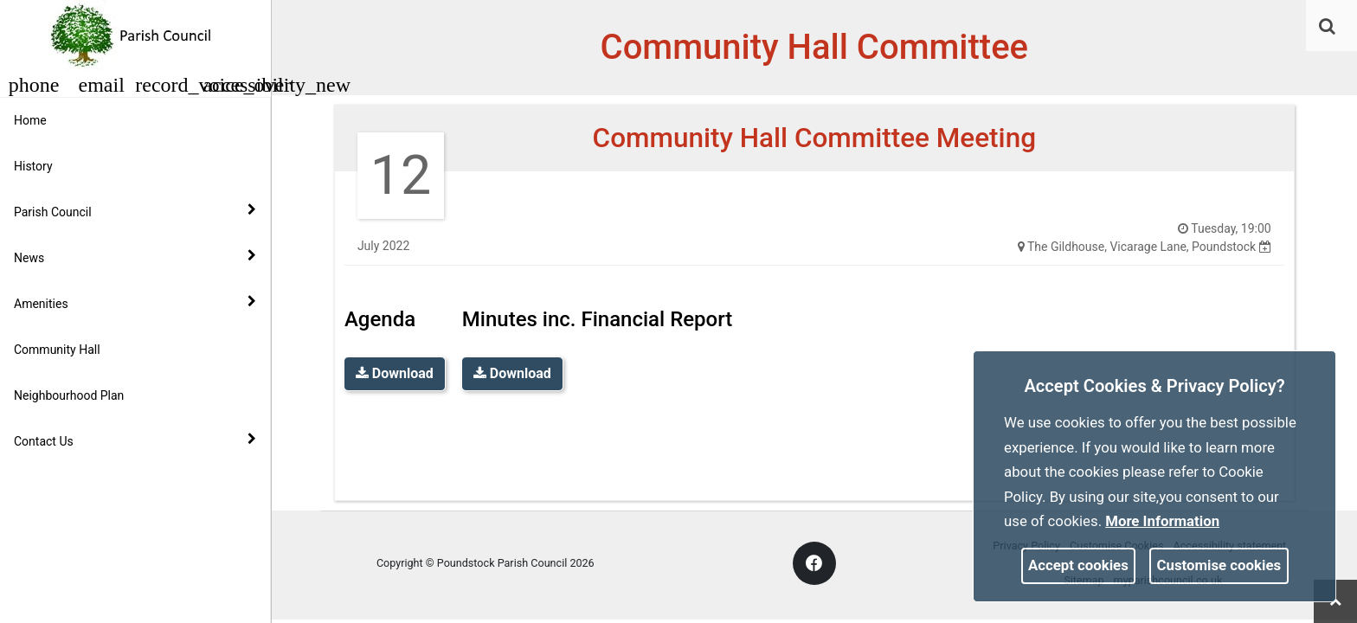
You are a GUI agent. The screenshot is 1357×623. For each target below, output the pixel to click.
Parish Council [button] (135, 211)
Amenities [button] (135, 303)
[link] (1327, 26)
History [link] (33, 166)
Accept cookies (1078, 565)
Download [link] (395, 373)
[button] (1328, 28)
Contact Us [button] (135, 440)
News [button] (135, 257)
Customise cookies (1219, 565)
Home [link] (30, 120)
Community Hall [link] (57, 349)
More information (1162, 521)
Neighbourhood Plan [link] (69, 395)
